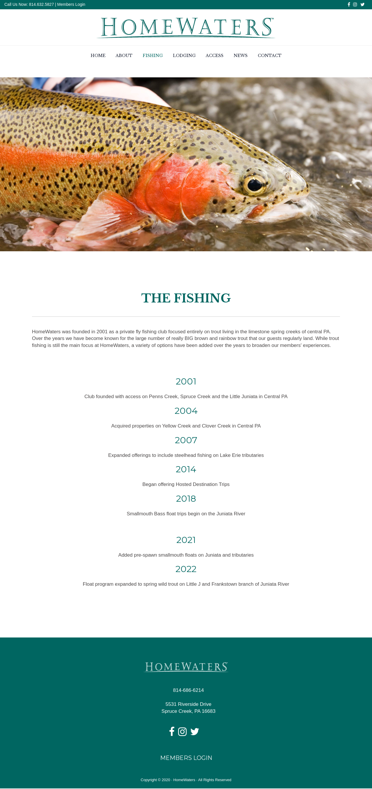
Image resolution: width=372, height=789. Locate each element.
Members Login (71, 4)
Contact (270, 56)
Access (214, 56)
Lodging (184, 56)
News (241, 56)
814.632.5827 (41, 4)
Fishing (153, 56)
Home (98, 56)
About (124, 56)
